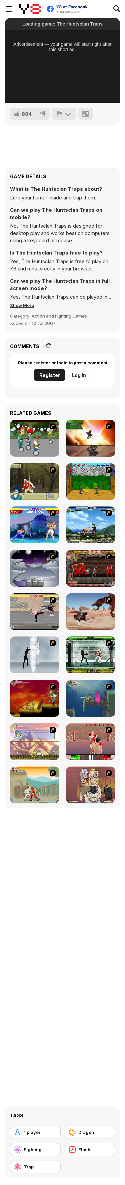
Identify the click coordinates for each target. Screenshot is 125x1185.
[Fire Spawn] (90, 611)
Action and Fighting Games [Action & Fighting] (59, 316)
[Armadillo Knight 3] (34, 741)
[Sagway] (34, 438)
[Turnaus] (90, 481)
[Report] (64, 114)
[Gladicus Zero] (90, 438)
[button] (22, 305)
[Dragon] (90, 1132)
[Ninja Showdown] (90, 654)
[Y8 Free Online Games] (30, 9)
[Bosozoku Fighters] (90, 568)
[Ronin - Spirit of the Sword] (34, 481)
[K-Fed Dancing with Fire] (90, 785)
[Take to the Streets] (34, 611)
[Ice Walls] (34, 654)
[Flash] (90, 1149)
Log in (79, 375)
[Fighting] (35, 1149)
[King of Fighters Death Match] (90, 524)
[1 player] (35, 1132)
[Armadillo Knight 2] (90, 698)
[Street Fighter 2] (34, 524)
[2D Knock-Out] (90, 741)
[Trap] (35, 1166)
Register (49, 375)
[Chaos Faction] (34, 568)
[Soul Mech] (34, 785)
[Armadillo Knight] (34, 698)
